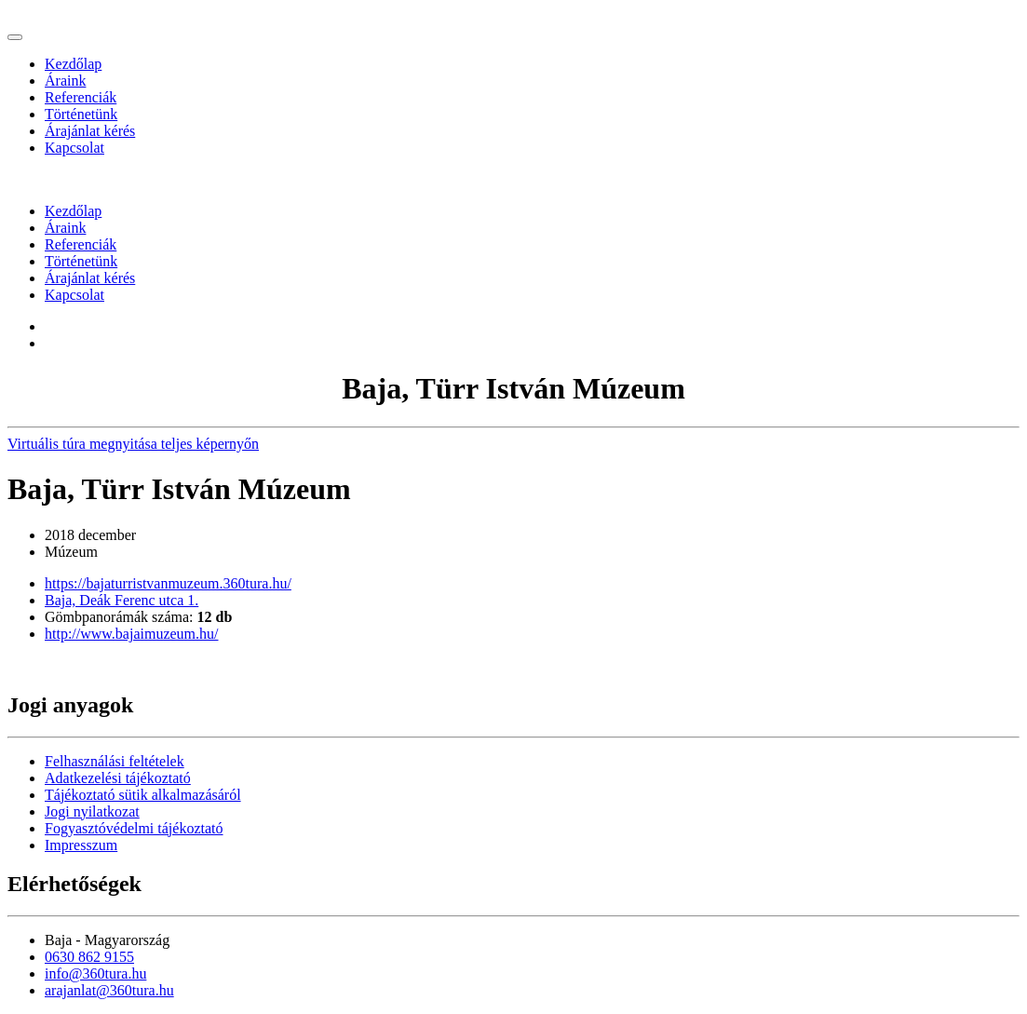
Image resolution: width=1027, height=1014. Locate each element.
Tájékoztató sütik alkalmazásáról (143, 795)
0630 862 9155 (89, 957)
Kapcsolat (74, 147)
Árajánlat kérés (90, 131)
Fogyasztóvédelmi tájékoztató (134, 828)
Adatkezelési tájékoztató (118, 778)
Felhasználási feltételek (114, 761)
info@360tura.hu (95, 973)
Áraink (65, 80)
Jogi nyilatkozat (92, 811)
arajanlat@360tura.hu (109, 990)
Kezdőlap (73, 64)
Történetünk (81, 114)
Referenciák (80, 97)
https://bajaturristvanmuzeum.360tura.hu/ (168, 583)
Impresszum (81, 845)
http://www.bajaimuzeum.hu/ (131, 634)
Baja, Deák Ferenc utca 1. (121, 600)
